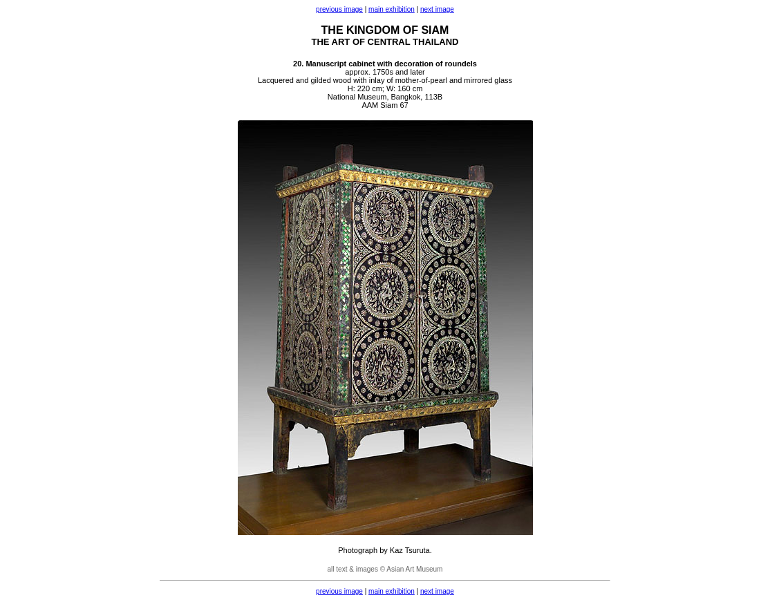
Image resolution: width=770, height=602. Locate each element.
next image (437, 9)
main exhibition (391, 9)
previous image (339, 9)
